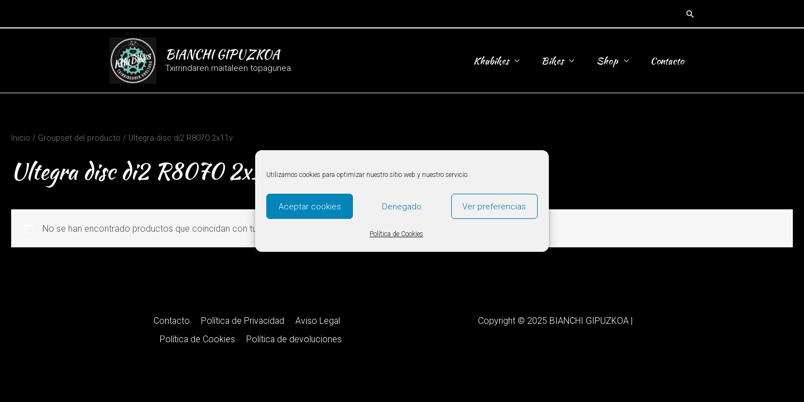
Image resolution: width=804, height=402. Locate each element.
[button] (690, 14)
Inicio (20, 138)
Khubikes (500, 61)
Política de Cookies (396, 234)
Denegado (402, 207)
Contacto (669, 61)
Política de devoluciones (251, 339)
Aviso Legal (273, 320)
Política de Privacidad (199, 320)
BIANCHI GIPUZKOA (222, 54)
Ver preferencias (494, 207)
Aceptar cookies (310, 207)
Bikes (559, 61)
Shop (611, 61)
